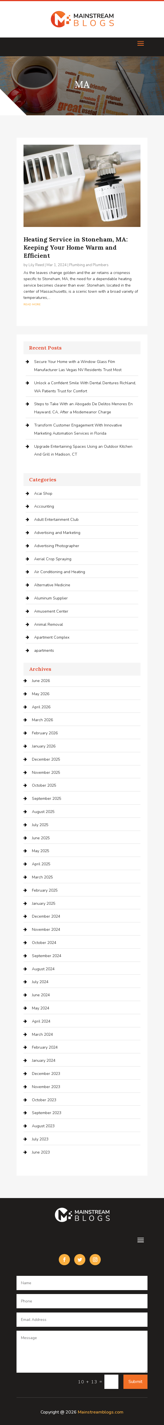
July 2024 (40, 982)
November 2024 (46, 929)
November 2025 (46, 772)
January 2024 (43, 1060)
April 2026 (41, 707)
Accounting (44, 506)
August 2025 (43, 811)
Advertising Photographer (56, 546)
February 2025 (45, 890)
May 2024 (40, 1008)
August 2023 (43, 1126)
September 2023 (46, 1112)
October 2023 (44, 1100)
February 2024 (45, 1047)
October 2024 (44, 942)
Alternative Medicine (52, 585)
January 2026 (43, 746)
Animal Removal (48, 624)
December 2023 (46, 1073)
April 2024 (41, 1021)
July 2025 (40, 825)
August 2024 (43, 969)
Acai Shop (43, 493)
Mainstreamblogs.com (100, 1412)
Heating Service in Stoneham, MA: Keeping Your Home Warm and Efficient (76, 247)
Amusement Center (51, 611)
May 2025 (40, 851)
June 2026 (41, 680)
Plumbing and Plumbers (89, 265)
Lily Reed (36, 265)
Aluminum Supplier (51, 598)
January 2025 (43, 903)
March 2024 (42, 1034)
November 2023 (46, 1086)
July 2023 (40, 1139)
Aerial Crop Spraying (52, 559)
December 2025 (46, 759)
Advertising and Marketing (57, 532)
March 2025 (42, 877)
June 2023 (41, 1152)
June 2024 (41, 995)
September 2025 (46, 798)
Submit (135, 1382)
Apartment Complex (51, 637)
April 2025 (41, 864)
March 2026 (42, 720)
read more (32, 304)
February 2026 (45, 733)
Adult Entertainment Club (56, 519)
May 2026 (40, 694)
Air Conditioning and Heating (59, 572)
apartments (44, 650)
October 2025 (44, 785)
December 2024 (46, 916)
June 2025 (41, 838)
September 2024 (46, 955)
